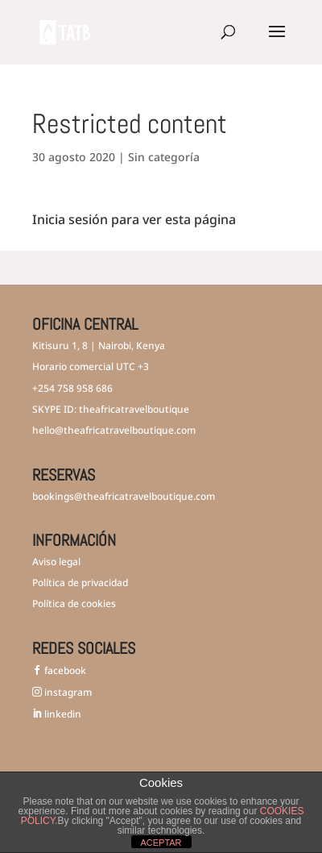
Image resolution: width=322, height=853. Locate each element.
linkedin (61, 714)
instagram (67, 692)
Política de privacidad (80, 582)
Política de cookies (74, 603)
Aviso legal (56, 561)
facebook (64, 670)
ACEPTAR (160, 842)
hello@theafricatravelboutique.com (114, 430)
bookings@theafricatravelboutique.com (123, 496)
